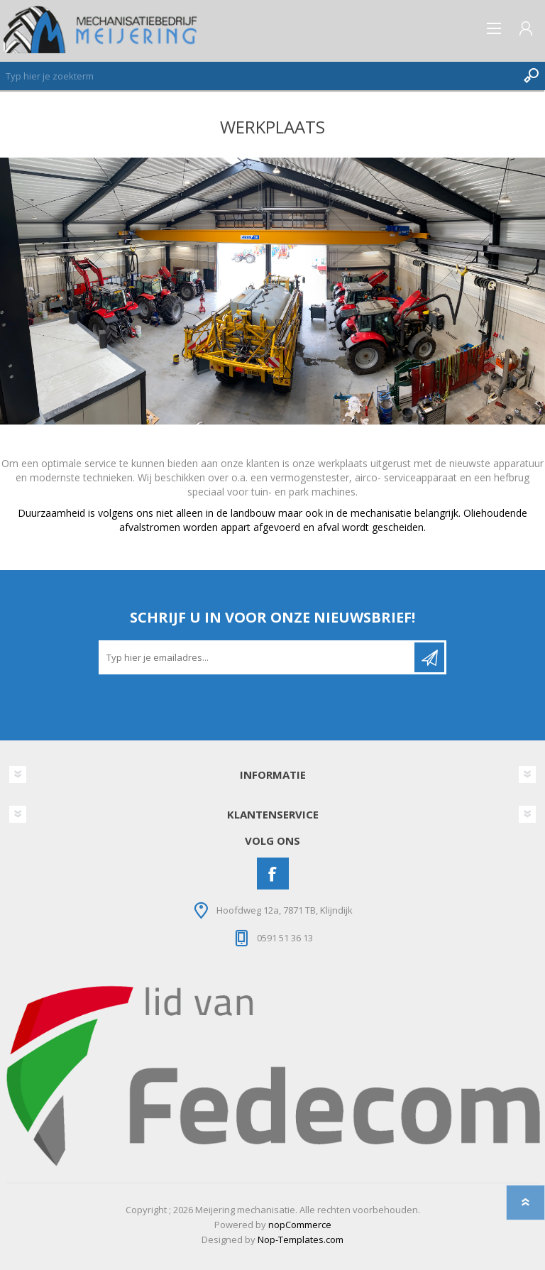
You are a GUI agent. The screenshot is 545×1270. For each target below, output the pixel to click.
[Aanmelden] (257, 657)
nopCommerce (299, 1224)
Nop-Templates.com (300, 1239)
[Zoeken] (258, 76)
